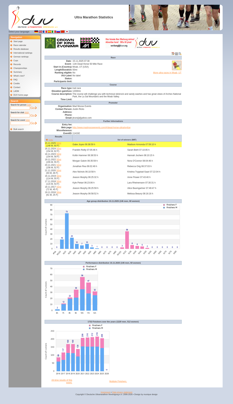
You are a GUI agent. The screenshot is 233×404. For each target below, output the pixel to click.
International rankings (22, 53)
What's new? (19, 76)
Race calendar (19, 45)
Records (17, 64)
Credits (16, 83)
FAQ (15, 80)
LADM (16, 91)
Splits (51, 140)
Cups (15, 60)
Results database (21, 49)
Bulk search (18, 129)
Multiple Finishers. (118, 381)
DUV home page (20, 95)
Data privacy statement (122, 392)
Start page (18, 41)
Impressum (105, 392)
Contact (16, 87)
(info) (29, 105)
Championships (20, 68)
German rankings (21, 57)
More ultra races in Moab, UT (167, 72)
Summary (17, 72)
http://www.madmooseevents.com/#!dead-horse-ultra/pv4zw (102, 127)
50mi (58, 143)
